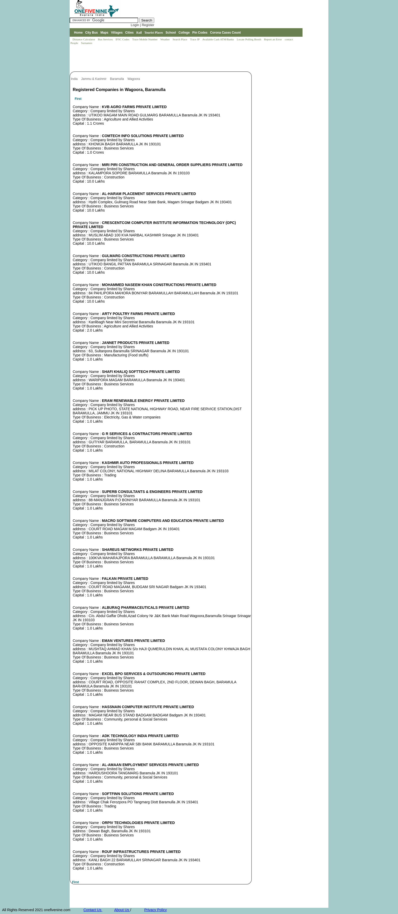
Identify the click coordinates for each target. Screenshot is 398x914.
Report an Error (273, 39)
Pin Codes (200, 32)
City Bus (91, 32)
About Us (122, 910)
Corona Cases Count (225, 32)
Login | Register (142, 25)
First (78, 99)
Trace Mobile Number (145, 39)
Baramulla (117, 79)
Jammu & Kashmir (94, 79)
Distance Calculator (83, 39)
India (74, 79)
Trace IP (195, 39)
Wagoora (134, 79)
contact (289, 39)
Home (78, 32)
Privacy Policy (155, 910)
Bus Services (105, 39)
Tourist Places (153, 32)
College (184, 32)
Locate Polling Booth (249, 39)
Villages (117, 32)
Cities (129, 32)
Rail (139, 32)
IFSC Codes (122, 39)
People (74, 42)
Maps (104, 32)
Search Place (180, 39)
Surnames (86, 42)
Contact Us (92, 910)
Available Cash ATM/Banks (218, 39)
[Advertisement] (164, 58)
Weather (165, 39)
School (171, 32)
